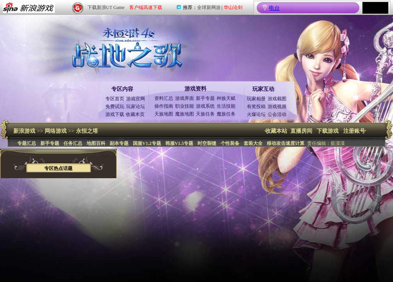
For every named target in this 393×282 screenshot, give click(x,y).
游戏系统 (205, 106)
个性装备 (230, 143)
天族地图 (163, 114)
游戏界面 (184, 98)
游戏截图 (277, 98)
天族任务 (205, 114)
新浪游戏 (24, 131)
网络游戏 (56, 131)
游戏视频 (277, 106)
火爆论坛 (256, 114)
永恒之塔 (87, 131)
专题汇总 (26, 143)
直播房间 (301, 131)
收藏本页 (135, 114)
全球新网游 (209, 7)
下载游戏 (328, 131)
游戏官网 (135, 98)
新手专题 (205, 98)
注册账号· (355, 131)
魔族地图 (184, 114)
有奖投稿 (256, 106)
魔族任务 (226, 114)
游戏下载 (114, 114)
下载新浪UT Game (106, 7)
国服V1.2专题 (147, 143)
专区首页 (114, 98)
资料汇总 (163, 98)
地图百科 (96, 143)
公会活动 (277, 114)
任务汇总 (72, 143)
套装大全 (253, 143)
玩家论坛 (135, 106)
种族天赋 (226, 98)
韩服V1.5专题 (179, 143)
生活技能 (226, 106)
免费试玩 (114, 106)
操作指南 (163, 106)
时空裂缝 (206, 143)
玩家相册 (256, 98)
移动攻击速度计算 (285, 143)
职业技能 (184, 106)
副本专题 (119, 143)
